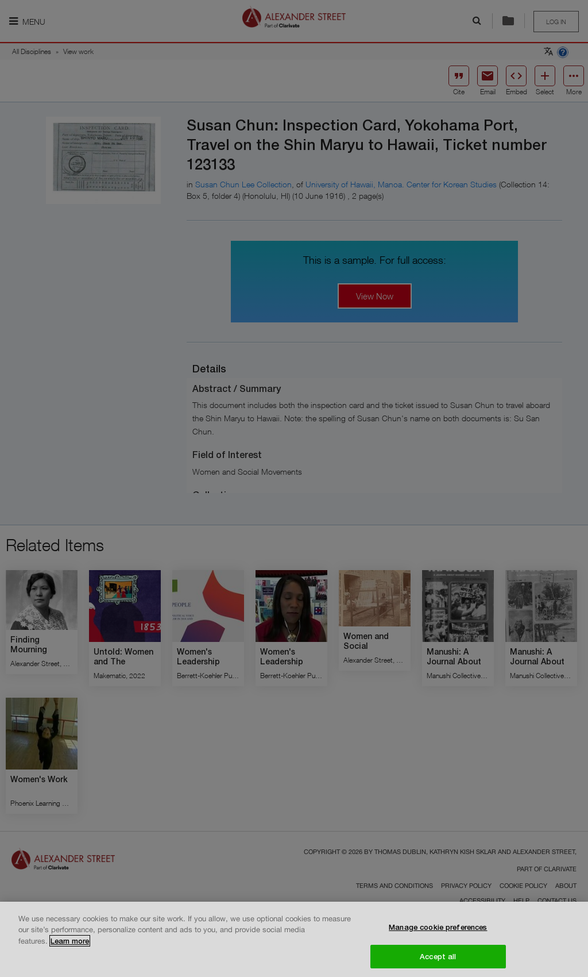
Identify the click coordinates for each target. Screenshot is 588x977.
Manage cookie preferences (438, 931)
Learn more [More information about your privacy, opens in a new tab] (70, 945)
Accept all (438, 960)
